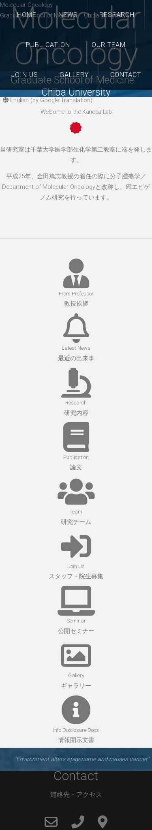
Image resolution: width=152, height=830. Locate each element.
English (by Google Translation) (47, 100)
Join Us (24, 75)
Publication (48, 45)
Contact (125, 75)
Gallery (74, 75)
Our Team (109, 45)
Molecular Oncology (26, 5)
